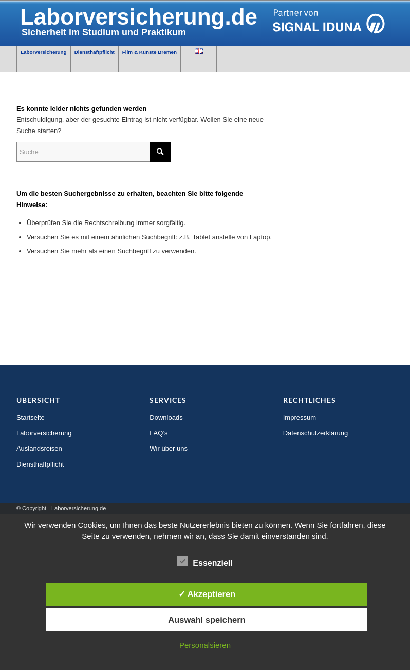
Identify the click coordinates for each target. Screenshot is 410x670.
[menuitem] (43, 59)
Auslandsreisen (39, 448)
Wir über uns (169, 448)
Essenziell (204, 561)
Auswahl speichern (206, 619)
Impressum (299, 417)
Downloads (166, 417)
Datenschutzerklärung (315, 433)
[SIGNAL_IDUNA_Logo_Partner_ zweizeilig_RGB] (205, 23)
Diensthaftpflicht (40, 464)
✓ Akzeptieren (207, 594)
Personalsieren (205, 645)
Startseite (30, 417)
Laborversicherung (44, 433)
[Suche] (93, 152)
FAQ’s (158, 433)
